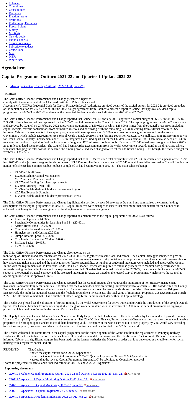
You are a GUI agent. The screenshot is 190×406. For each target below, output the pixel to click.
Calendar (14, 3)
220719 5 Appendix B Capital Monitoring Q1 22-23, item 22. (54, 385)
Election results (18, 16)
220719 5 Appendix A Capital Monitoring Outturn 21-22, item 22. (57, 379)
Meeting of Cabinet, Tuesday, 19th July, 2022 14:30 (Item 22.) (47, 86)
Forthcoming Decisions (23, 23)
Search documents (20, 43)
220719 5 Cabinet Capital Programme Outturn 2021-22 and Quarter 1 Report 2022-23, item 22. (74, 373)
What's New (16, 59)
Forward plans (17, 26)
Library (13, 29)
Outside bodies (18, 36)
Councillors (16, 49)
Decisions (15, 13)
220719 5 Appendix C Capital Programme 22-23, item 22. (52, 390)
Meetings (14, 33)
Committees (16, 6)
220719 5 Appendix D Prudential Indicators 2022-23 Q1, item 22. (56, 396)
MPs (11, 53)
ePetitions (15, 19)
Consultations (17, 9)
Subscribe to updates (21, 46)
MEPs (12, 56)
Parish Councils (18, 39)
